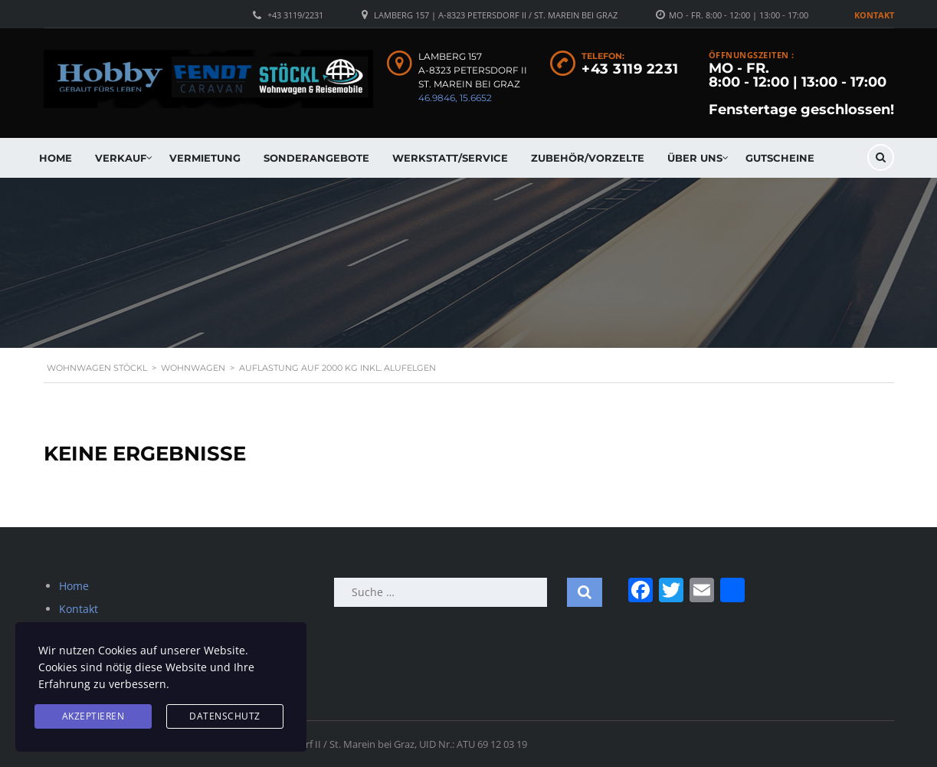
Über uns (694, 158)
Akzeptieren (93, 716)
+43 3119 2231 (630, 69)
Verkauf (120, 158)
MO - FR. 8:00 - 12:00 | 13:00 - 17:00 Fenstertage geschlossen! (801, 89)
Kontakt (874, 15)
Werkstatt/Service (450, 158)
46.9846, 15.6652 (455, 97)
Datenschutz (224, 716)
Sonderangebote (316, 158)
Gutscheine (779, 158)
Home (55, 158)
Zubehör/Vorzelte (587, 158)
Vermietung (205, 158)
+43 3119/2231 (295, 15)
